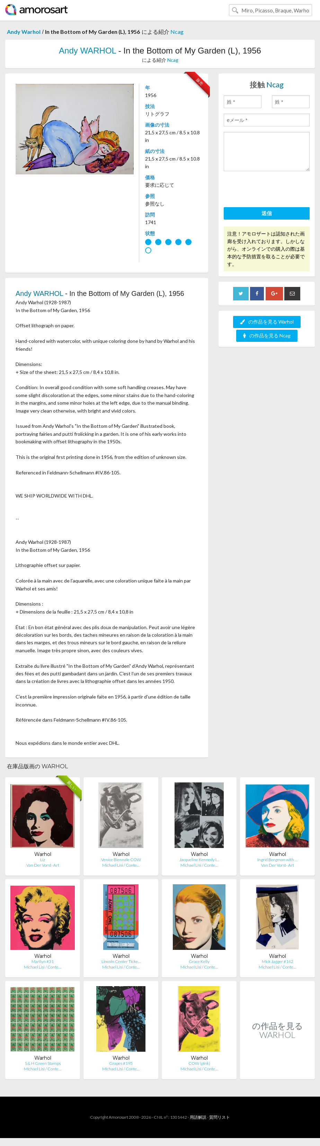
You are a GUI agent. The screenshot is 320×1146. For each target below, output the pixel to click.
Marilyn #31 (43, 961)
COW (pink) (199, 1063)
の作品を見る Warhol (267, 322)
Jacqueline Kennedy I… (199, 859)
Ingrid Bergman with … (277, 859)
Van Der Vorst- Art (42, 865)
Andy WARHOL (87, 50)
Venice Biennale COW (121, 859)
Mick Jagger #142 (277, 961)
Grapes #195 (121, 1063)
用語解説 (198, 1117)
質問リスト (219, 1117)
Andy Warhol (24, 31)
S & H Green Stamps (43, 1063)
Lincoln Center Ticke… (121, 961)
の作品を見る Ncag (267, 335)
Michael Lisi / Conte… (121, 865)
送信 (266, 213)
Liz (42, 859)
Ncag (177, 31)
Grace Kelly (199, 961)
